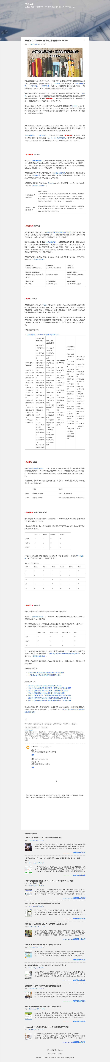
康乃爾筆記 (57, 724)
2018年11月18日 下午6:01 (45, 747)
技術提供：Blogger (55, 1050)
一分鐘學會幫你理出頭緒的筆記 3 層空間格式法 (44, 675)
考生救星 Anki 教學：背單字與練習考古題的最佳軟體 (43, 986)
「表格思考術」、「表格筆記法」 (36, 135)
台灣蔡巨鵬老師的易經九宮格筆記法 (58, 232)
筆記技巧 (66, 724)
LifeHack (57, 83)
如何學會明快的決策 (36, 468)
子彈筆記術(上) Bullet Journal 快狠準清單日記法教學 (46, 673)
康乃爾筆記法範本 (38, 185)
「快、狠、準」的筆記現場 (55, 138)
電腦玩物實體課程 (38, 656)
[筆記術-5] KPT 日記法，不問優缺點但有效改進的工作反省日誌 (49, 695)
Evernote (74, 106)
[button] (84, 40)
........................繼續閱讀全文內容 (74, 853)
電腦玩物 (29, 4)
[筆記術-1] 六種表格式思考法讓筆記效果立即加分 (44, 686)
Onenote (51, 183)
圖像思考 (45, 727)
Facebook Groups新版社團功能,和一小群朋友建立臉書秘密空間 (46, 1027)
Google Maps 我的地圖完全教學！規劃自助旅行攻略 (43, 903)
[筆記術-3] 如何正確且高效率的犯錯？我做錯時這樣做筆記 (48, 690)
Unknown (34, 747)
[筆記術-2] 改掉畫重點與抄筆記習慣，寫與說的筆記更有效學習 (49, 688)
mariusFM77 (59, 1053)
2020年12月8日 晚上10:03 (41, 759)
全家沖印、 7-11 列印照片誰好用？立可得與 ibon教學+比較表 (46, 924)
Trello (45, 305)
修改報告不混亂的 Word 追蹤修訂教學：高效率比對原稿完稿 (45, 965)
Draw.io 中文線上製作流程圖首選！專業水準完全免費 (43, 945)
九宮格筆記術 (51, 242)
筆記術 (74, 724)
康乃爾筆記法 (37, 161)
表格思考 (48, 724)
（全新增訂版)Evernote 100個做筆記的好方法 (63, 654)
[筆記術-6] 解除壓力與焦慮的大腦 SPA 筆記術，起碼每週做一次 (49, 698)
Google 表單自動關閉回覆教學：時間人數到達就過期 (43, 1006)
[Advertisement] (55, 23)
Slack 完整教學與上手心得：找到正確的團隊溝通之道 (43, 838)
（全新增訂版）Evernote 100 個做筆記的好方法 (42, 335)
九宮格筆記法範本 (38, 259)
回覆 (32, 755)
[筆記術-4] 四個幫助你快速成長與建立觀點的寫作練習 (46, 693)
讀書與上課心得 (59, 173)
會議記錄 (37, 175)
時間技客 (34, 86)
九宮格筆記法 (38, 724)
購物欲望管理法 (37, 617)
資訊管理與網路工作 (32, 727)
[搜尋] (88, 4)
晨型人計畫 (45, 86)
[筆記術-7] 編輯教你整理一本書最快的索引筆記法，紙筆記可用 (49, 700)
